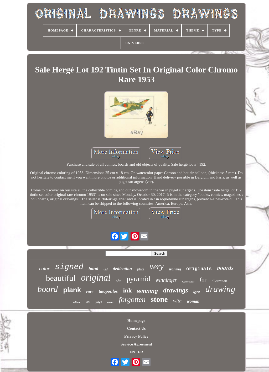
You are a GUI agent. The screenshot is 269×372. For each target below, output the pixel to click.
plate (140, 269)
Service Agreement (136, 344)
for (203, 279)
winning (147, 291)
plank (72, 290)
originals (199, 268)
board (48, 289)
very (156, 266)
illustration (219, 281)
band (93, 268)
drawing (220, 289)
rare (90, 291)
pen (88, 301)
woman (193, 301)
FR (140, 352)
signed (69, 267)
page (98, 301)
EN (132, 352)
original (96, 278)
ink (127, 290)
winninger (166, 280)
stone (159, 299)
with (177, 300)
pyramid (138, 279)
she (118, 281)
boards (225, 268)
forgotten (132, 299)
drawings (175, 290)
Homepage (136, 320)
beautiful (61, 278)
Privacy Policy (136, 336)
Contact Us (136, 328)
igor (196, 292)
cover (110, 302)
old (105, 269)
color (44, 268)
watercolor (188, 281)
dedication (122, 268)
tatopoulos (108, 291)
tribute (76, 302)
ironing (175, 269)
